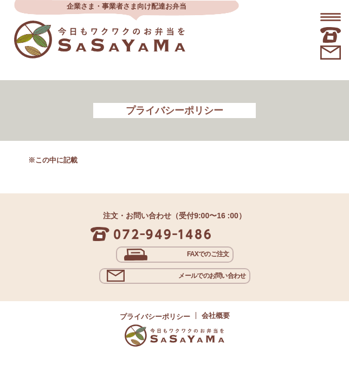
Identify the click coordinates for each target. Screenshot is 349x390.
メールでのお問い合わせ (211, 276)
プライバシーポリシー (155, 317)
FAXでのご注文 (208, 254)
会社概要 (216, 315)
